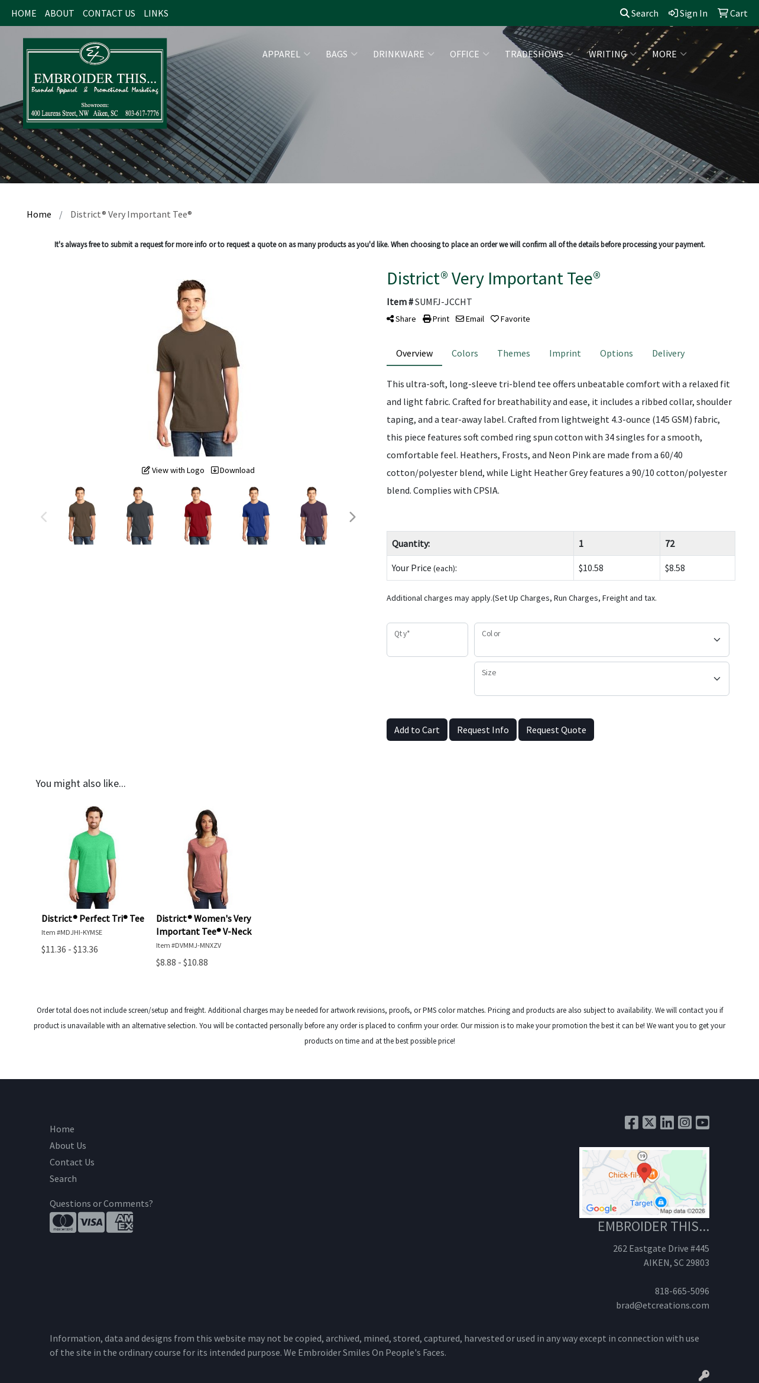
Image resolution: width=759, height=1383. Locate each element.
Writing (613, 54)
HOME (24, 13)
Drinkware (403, 54)
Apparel (286, 54)
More (669, 54)
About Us (68, 1145)
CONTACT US (109, 13)
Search (639, 13)
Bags (342, 54)
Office (469, 54)
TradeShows (539, 54)
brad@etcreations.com (662, 1305)
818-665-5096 (682, 1291)
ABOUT (59, 13)
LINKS (156, 13)
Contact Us (72, 1162)
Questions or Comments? (101, 1203)
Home (62, 1129)
